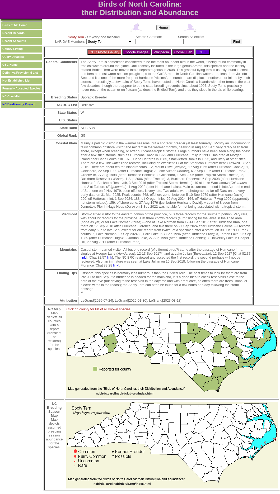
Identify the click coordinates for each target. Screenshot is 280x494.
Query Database (13, 56)
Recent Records (13, 33)
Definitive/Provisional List (20, 72)
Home (163, 28)
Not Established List (16, 80)
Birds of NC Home (14, 25)
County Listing (12, 48)
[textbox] (159, 41)
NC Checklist (11, 96)
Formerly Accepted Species (21, 88)
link (83, 257)
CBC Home (9, 64)
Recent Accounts (14, 40)
